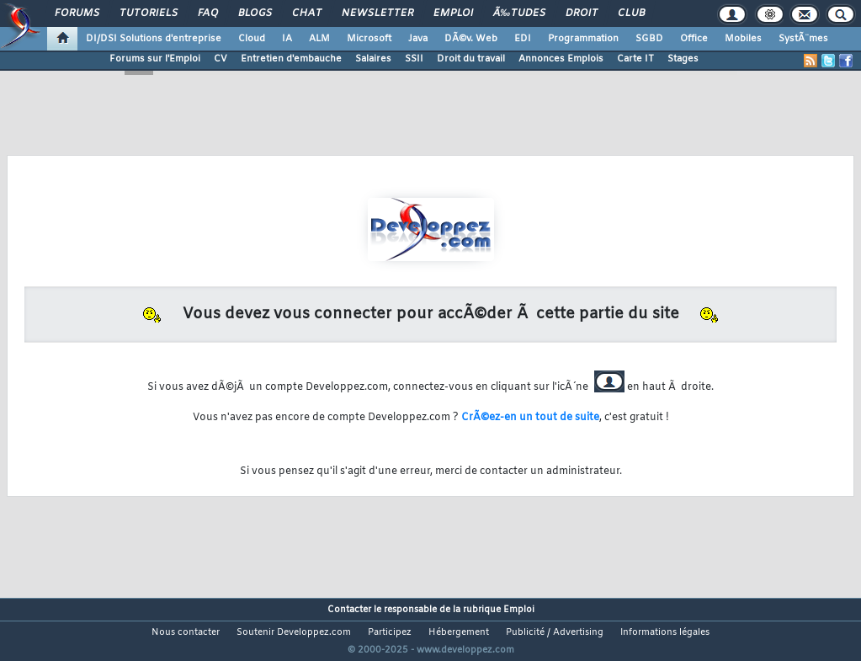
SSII (414, 59)
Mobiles (743, 39)
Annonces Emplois (560, 59)
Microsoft (369, 39)
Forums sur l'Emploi (154, 59)
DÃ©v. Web (470, 39)
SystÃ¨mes (803, 39)
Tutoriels (148, 13)
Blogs (255, 13)
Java (418, 39)
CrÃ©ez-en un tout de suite (530, 417)
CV (220, 59)
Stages (683, 59)
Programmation (583, 39)
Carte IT (635, 59)
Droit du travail (471, 59)
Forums (77, 13)
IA (287, 39)
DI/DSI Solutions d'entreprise (153, 39)
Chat (306, 13)
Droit (581, 13)
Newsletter (377, 13)
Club (631, 13)
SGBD (649, 39)
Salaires (373, 59)
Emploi (453, 13)
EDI (522, 39)
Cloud (251, 39)
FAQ (208, 13)
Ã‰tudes (519, 13)
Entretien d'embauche (291, 59)
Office (694, 39)
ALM (319, 39)
